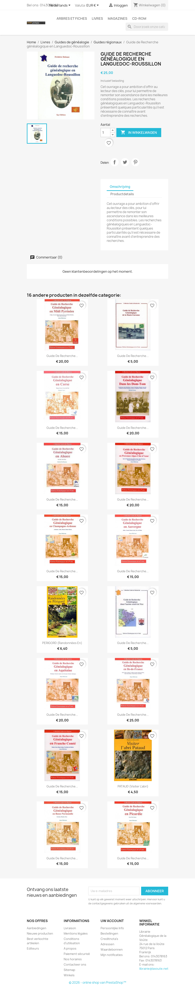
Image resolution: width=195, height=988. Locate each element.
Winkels (69, 975)
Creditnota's (109, 939)
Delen (114, 162)
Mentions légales (76, 933)
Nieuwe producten (40, 933)
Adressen (107, 944)
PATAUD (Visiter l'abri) (133, 786)
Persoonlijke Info (112, 928)
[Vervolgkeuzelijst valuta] (93, 5)
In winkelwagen (139, 132)
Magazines (117, 18)
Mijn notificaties (112, 955)
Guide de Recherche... (62, 356)
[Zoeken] (147, 27)
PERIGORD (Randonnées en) (62, 643)
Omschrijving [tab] (120, 187)
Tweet (125, 162)
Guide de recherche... (133, 356)
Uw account (112, 921)
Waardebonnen (112, 949)
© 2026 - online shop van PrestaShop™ (97, 982)
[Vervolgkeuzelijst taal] (60, 5)
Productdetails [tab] (122, 194)
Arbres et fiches (72, 18)
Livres (97, 18)
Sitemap (69, 970)
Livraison (70, 928)
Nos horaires (73, 959)
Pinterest (135, 162)
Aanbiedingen (36, 928)
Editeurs (33, 948)
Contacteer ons (75, 964)
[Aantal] (105, 132)
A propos (70, 948)
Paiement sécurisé (77, 954)
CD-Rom (139, 18)
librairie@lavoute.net (153, 969)
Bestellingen (109, 933)
